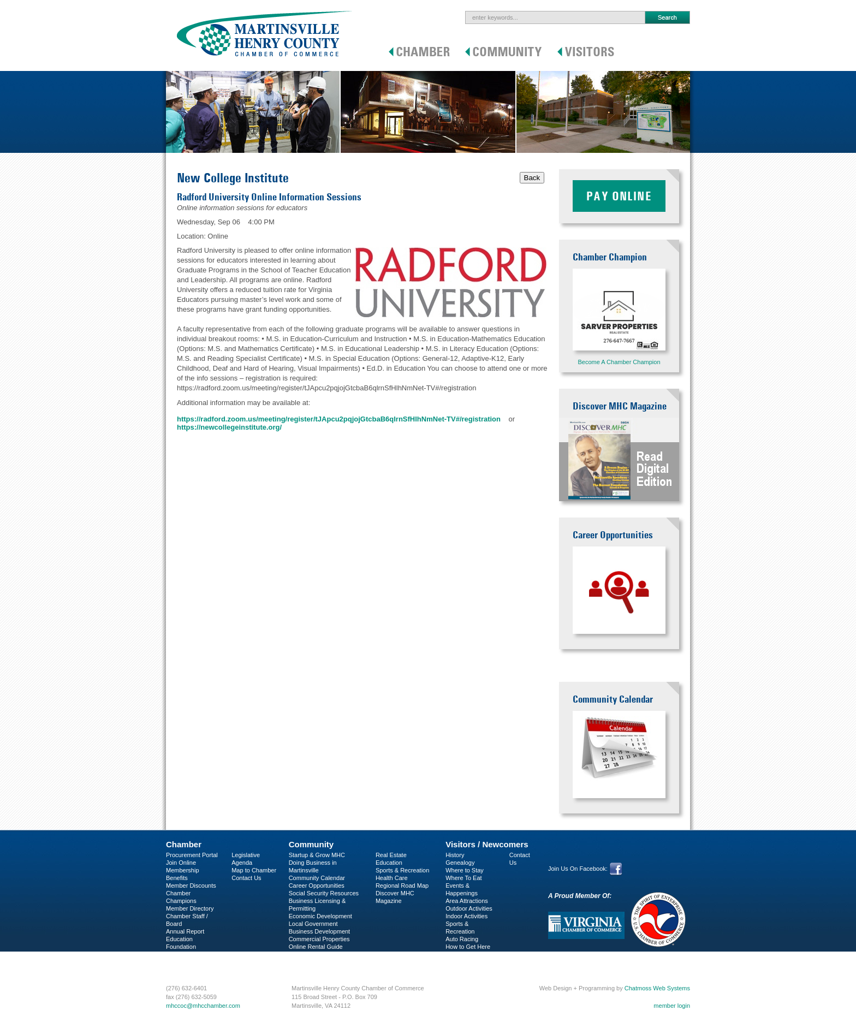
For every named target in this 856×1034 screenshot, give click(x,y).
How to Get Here (467, 946)
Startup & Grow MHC (317, 855)
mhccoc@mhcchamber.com (203, 1005)
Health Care (392, 878)
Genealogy (459, 862)
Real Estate (391, 855)
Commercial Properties (319, 939)
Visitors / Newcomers (486, 844)
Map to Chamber (253, 870)
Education (389, 862)
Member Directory (189, 908)
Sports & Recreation (402, 870)
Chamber (183, 844)
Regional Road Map (402, 885)
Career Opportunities (316, 885)
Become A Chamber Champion (619, 362)
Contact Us (246, 878)
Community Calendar (317, 878)
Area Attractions (466, 901)
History (454, 855)
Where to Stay (464, 870)
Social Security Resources (324, 893)
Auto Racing (461, 939)
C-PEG (175, 954)
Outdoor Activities (468, 908)
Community (311, 844)
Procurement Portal (192, 855)
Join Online (181, 862)
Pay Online (619, 196)
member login (671, 1005)
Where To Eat (463, 878)
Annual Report (185, 931)
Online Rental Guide (316, 946)
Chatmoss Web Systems (657, 988)
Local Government (313, 923)
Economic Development (320, 916)
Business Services (190, 962)
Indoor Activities (466, 916)
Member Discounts (191, 885)
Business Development (319, 931)
